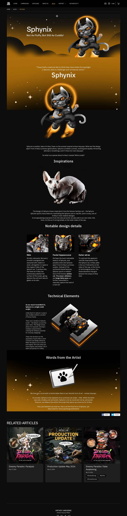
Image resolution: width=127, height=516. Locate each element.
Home (8, 9)
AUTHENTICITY (74, 3)
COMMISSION (25, 3)
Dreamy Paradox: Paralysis (21, 466)
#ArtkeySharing (91, 475)
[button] (62, 3)
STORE (15, 3)
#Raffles (102, 475)
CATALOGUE (35, 3)
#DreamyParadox (92, 479)
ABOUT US (45, 3)
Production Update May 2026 (61, 466)
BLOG (53, 3)
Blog (15, 9)
